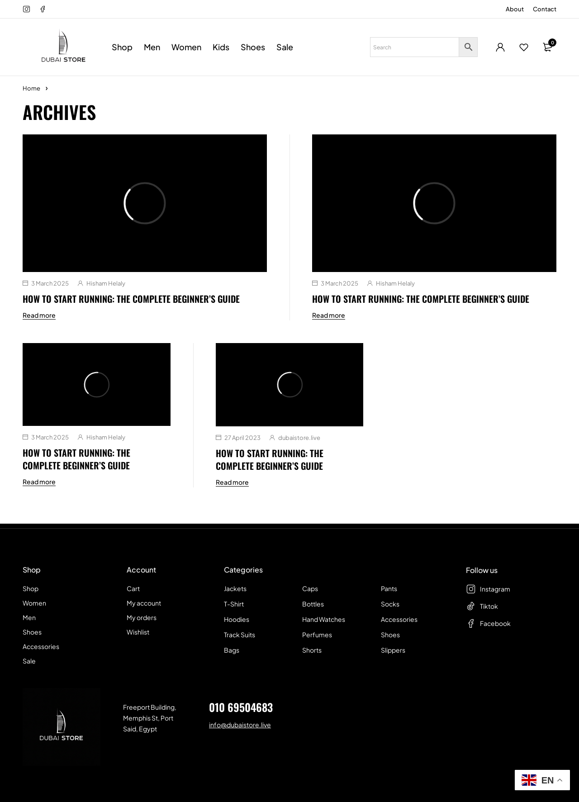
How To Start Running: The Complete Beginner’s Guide (131, 299)
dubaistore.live (299, 437)
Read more (39, 315)
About (515, 9)
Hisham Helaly (105, 283)
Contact (544, 9)
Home (31, 88)
